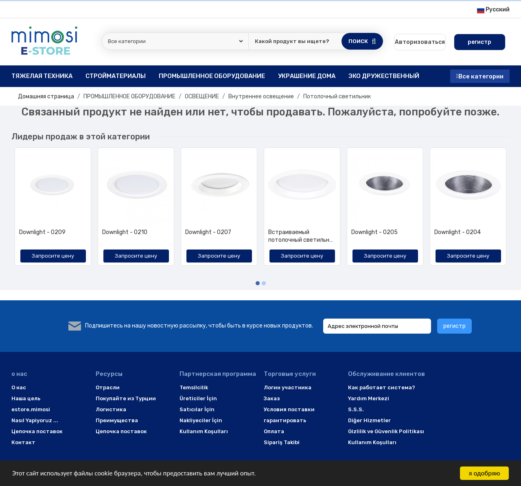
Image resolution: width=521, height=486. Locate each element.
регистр (454, 326)
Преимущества (117, 420)
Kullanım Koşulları (204, 431)
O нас (18, 387)
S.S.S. (356, 409)
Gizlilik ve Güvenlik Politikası (386, 431)
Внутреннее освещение (261, 96)
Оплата (274, 431)
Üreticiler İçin (198, 398)
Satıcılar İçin (197, 409)
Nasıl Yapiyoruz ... (34, 420)
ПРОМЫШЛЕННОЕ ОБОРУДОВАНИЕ (129, 96)
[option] (52, 210)
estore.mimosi (30, 409)
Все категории (479, 76)
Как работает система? (381, 387)
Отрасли (108, 387)
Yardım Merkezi (368, 398)
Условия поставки (289, 409)
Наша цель (25, 398)
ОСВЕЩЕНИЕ (202, 96)
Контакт (23, 442)
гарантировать (285, 420)
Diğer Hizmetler (369, 420)
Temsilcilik (194, 387)
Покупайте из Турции (126, 398)
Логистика (111, 409)
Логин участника (287, 387)
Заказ (272, 398)
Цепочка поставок (37, 431)
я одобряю (484, 473)
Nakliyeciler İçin (201, 420)
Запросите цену (53, 256)
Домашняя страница (46, 96)
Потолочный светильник (337, 96)
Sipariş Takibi (282, 442)
